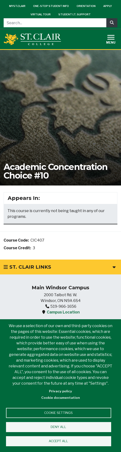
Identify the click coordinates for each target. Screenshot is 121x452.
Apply (107, 6)
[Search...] (55, 22)
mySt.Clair (17, 6)
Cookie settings (58, 413)
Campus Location (63, 312)
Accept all (58, 441)
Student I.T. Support (74, 14)
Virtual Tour (40, 14)
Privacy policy (60, 391)
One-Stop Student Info (51, 6)
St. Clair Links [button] (59, 267)
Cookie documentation (60, 398)
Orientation (86, 6)
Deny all (58, 427)
